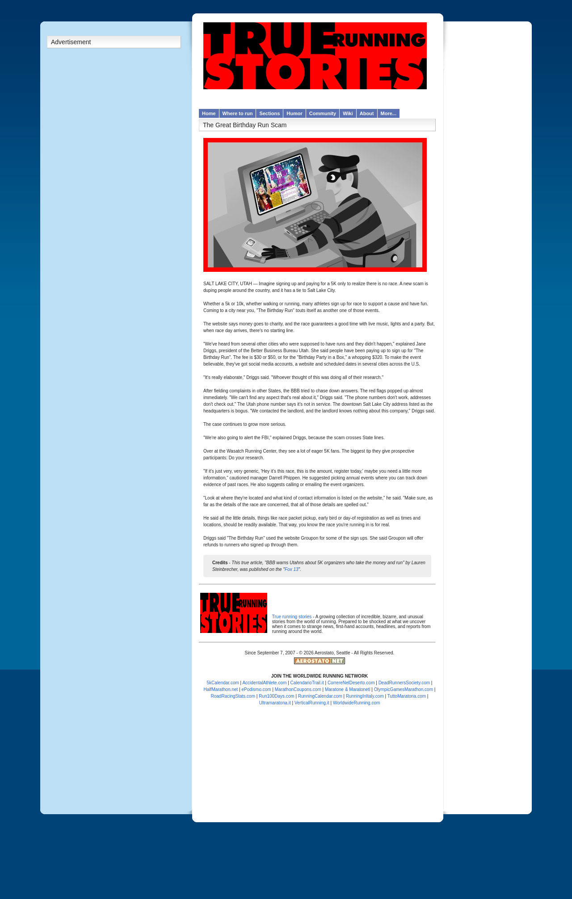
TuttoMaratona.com (406, 696)
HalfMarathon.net (221, 689)
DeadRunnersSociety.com (404, 682)
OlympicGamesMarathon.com (403, 689)
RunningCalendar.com (320, 696)
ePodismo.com (256, 689)
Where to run (238, 113)
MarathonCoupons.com (298, 689)
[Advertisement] (114, 191)
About (367, 113)
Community (322, 113)
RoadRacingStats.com (233, 696)
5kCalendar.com (223, 682)
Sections (269, 113)
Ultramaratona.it (275, 702)
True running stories (292, 616)
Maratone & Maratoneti (347, 689)
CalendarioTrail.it (307, 682)
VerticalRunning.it (311, 702)
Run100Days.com (276, 696)
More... (388, 113)
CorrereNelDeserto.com (351, 682)
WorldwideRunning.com (356, 702)
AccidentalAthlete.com (264, 682)
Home (209, 113)
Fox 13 (292, 569)
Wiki (348, 113)
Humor (294, 113)
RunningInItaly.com (365, 696)
